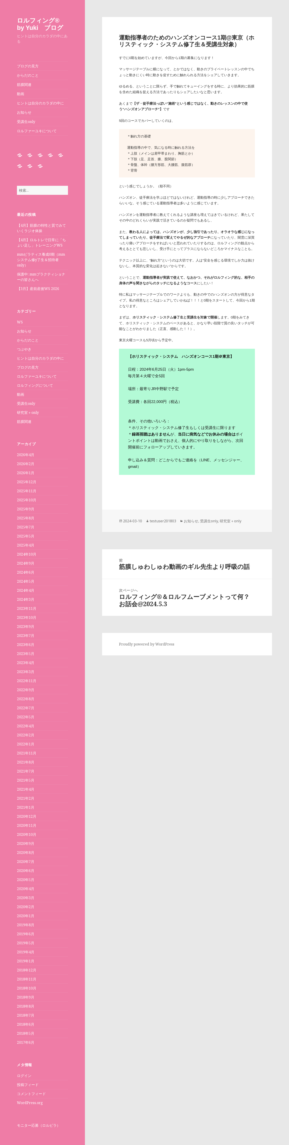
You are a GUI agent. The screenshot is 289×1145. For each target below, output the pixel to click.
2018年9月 (25, 997)
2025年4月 (25, 545)
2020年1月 (25, 915)
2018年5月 (25, 1033)
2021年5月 (25, 780)
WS (20, 322)
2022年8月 (25, 698)
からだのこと (28, 75)
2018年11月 (26, 979)
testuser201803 (163, 520)
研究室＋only (28, 412)
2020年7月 (25, 861)
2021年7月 (25, 771)
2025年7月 (25, 527)
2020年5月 (25, 879)
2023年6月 (25, 644)
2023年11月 (26, 608)
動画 (20, 93)
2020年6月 (25, 870)
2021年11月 (26, 753)
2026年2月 (25, 463)
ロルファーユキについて (37, 130)
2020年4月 (25, 888)
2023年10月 (26, 617)
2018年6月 (25, 1024)
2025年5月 (25, 536)
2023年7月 (25, 635)
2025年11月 (26, 490)
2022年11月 (26, 680)
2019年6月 (25, 933)
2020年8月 (25, 852)
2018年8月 (25, 1006)
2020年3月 (25, 897)
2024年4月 (25, 590)
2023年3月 (25, 671)
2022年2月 (25, 735)
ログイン (24, 1075)
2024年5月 (25, 581)
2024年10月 (26, 554)
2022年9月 (25, 689)
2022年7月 (25, 707)
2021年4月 (25, 789)
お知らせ (24, 112)
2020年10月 (26, 834)
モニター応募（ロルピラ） (38, 1125)
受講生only (26, 121)
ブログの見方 (28, 66)
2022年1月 (25, 744)
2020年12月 (26, 816)
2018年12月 (26, 970)
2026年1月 (25, 472)
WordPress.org (30, 1102)
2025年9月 (25, 509)
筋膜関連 (24, 84)
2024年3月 (25, 599)
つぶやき (24, 349)
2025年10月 (26, 499)
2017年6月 (25, 1042)
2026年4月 (25, 454)
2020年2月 (25, 906)
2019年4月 (25, 951)
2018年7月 (25, 1015)
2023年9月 (25, 626)
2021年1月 (25, 807)
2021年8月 (25, 762)
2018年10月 (26, 988)
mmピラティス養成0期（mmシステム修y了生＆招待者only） (41, 260)
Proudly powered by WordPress (146, 644)
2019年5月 (25, 942)
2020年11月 (26, 825)
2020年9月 (25, 843)
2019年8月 (25, 924)
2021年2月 (25, 798)
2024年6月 (25, 572)
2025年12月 (26, 481)
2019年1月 (25, 961)
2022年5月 (25, 716)
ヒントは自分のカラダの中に (40, 103)
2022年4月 (25, 725)
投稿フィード (28, 1084)
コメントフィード (31, 1093)
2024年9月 (25, 563)
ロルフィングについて (35, 385)
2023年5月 (25, 653)
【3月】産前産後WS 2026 (38, 288)
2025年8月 (25, 518)
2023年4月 (25, 662)
